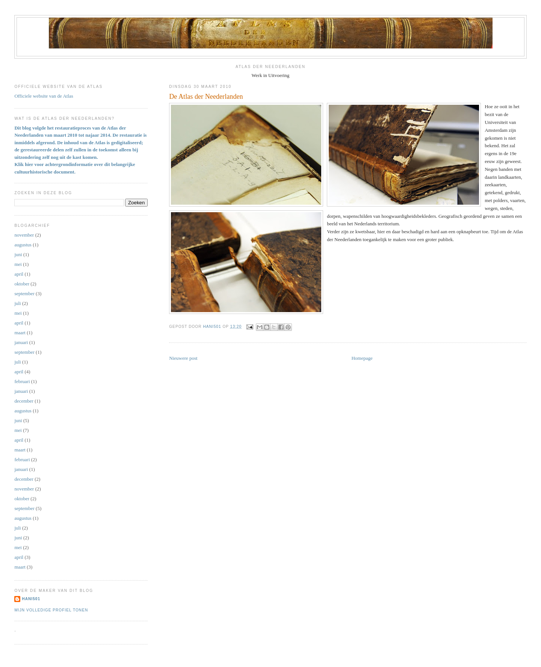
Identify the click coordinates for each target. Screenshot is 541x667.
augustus (23, 244)
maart (20, 332)
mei (18, 264)
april (18, 274)
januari (21, 342)
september (24, 293)
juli (17, 303)
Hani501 (31, 599)
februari (22, 381)
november (24, 235)
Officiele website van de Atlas (43, 96)
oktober (21, 284)
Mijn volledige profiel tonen (51, 610)
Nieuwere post (183, 358)
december (23, 401)
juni (18, 254)
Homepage (361, 358)
